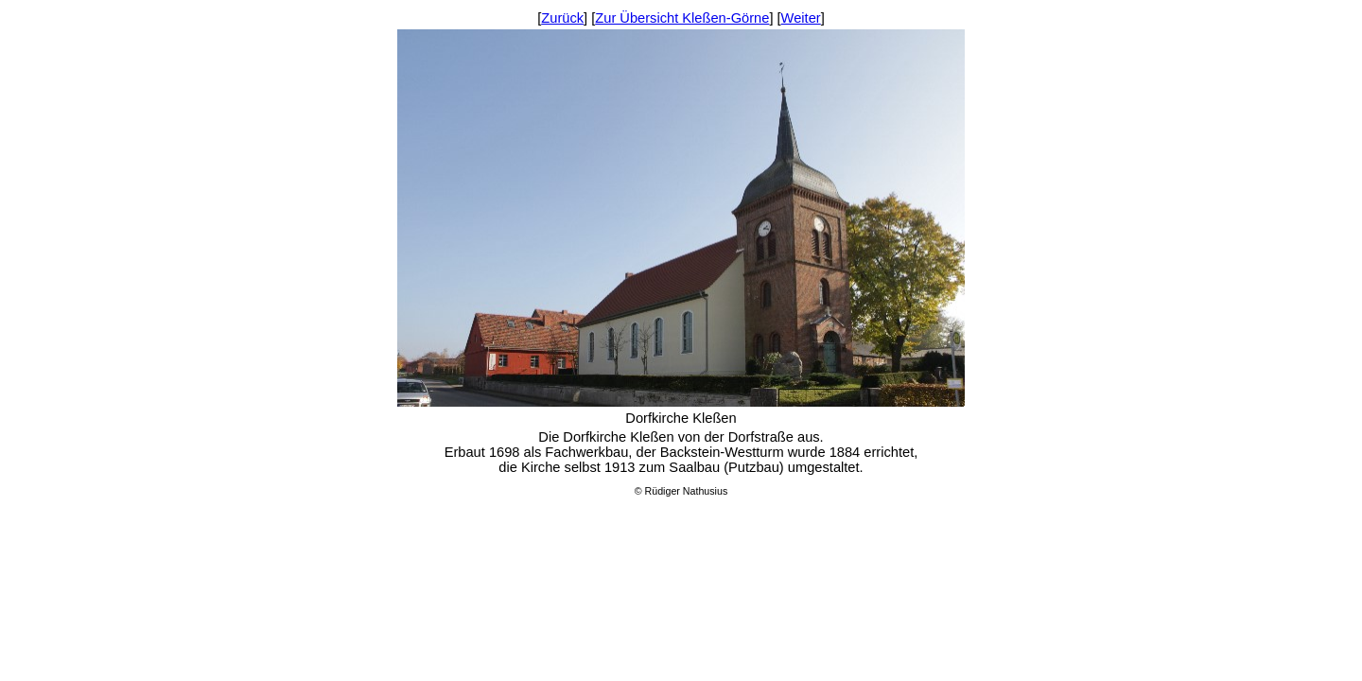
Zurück (562, 18)
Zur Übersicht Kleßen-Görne (682, 18)
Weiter (801, 18)
